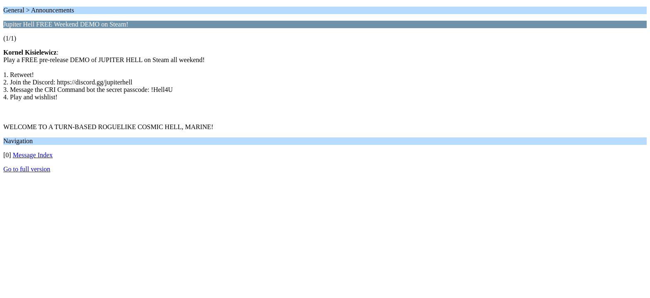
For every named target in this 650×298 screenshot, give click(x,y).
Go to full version (26, 169)
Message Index (33, 155)
